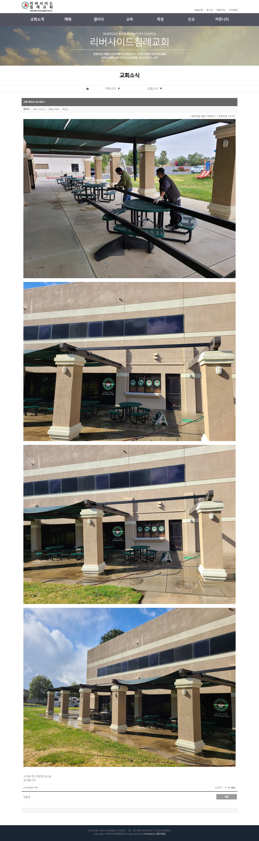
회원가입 (221, 10)
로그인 (209, 10)
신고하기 (219, 787)
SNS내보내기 (30, 787)
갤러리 (99, 19)
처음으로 (198, 10)
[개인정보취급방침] (162, 830)
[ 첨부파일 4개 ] (226, 116)
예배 (67, 19)
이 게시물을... (231, 787)
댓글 (26, 797)
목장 (160, 19)
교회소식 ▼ (155, 88)
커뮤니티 (222, 19)
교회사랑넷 (160, 834)
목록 (227, 797)
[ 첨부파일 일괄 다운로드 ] (203, 116)
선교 (191, 19)
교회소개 (37, 19)
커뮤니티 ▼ (113, 88)
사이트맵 (233, 10)
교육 (129, 19)
